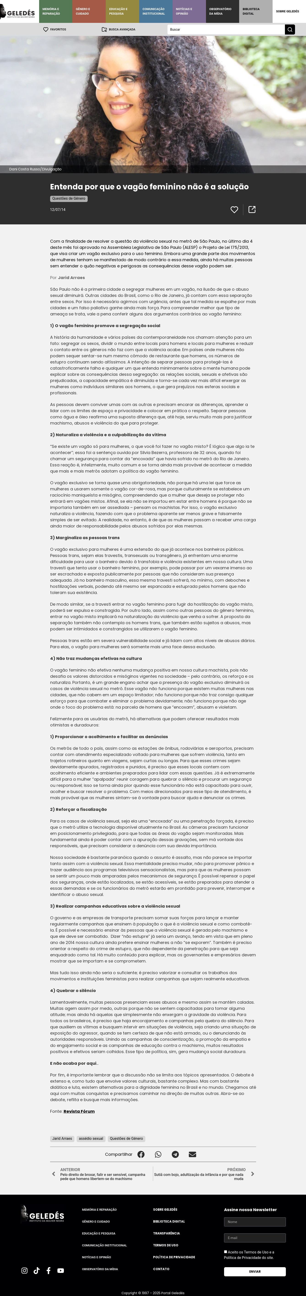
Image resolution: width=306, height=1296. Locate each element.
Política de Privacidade (174, 1257)
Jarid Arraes (62, 1138)
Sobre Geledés (287, 11)
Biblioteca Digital (251, 11)
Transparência (166, 1233)
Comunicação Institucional (154, 11)
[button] (141, 1154)
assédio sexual (91, 1138)
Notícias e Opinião (184, 11)
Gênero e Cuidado (83, 11)
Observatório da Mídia (220, 11)
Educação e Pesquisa (118, 11)
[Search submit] (290, 29)
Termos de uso (165, 1245)
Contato (161, 1269)
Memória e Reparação (51, 11)
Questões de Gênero (68, 198)
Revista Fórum (79, 1111)
